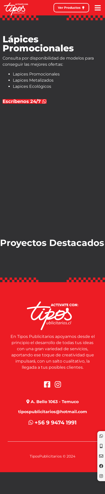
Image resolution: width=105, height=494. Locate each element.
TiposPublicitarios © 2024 (52, 456)
